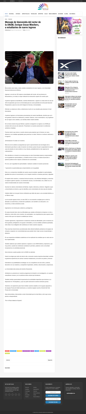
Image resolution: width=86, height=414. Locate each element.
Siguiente (50, 360)
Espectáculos (25, 13)
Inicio (5, 1)
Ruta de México (36, 396)
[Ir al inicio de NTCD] (43, 6)
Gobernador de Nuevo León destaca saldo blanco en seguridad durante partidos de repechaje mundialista (73, 98)
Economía (60, 13)
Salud (46, 13)
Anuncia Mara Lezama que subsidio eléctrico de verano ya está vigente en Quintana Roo (72, 142)
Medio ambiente (36, 393)
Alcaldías (27, 389)
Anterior (8, 360)
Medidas (7, 353)
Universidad (13, 351)
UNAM (32, 351)
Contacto (21, 1)
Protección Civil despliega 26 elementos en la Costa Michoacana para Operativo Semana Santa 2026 (73, 165)
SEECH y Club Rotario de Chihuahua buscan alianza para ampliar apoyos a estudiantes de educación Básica (73, 150)
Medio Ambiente (53, 13)
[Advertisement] (29, 41)
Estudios (19, 351)
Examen (36, 351)
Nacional (11, 13)
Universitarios (26, 351)
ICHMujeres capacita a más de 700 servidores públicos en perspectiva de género (71, 157)
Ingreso (7, 351)
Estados (18, 13)
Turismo (27, 396)
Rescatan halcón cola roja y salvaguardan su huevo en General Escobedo (71, 105)
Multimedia (72, 13)
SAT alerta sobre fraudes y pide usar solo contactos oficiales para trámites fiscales (72, 74)
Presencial (42, 351)
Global (66, 13)
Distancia (49, 351)
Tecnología (34, 13)
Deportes (40, 13)
